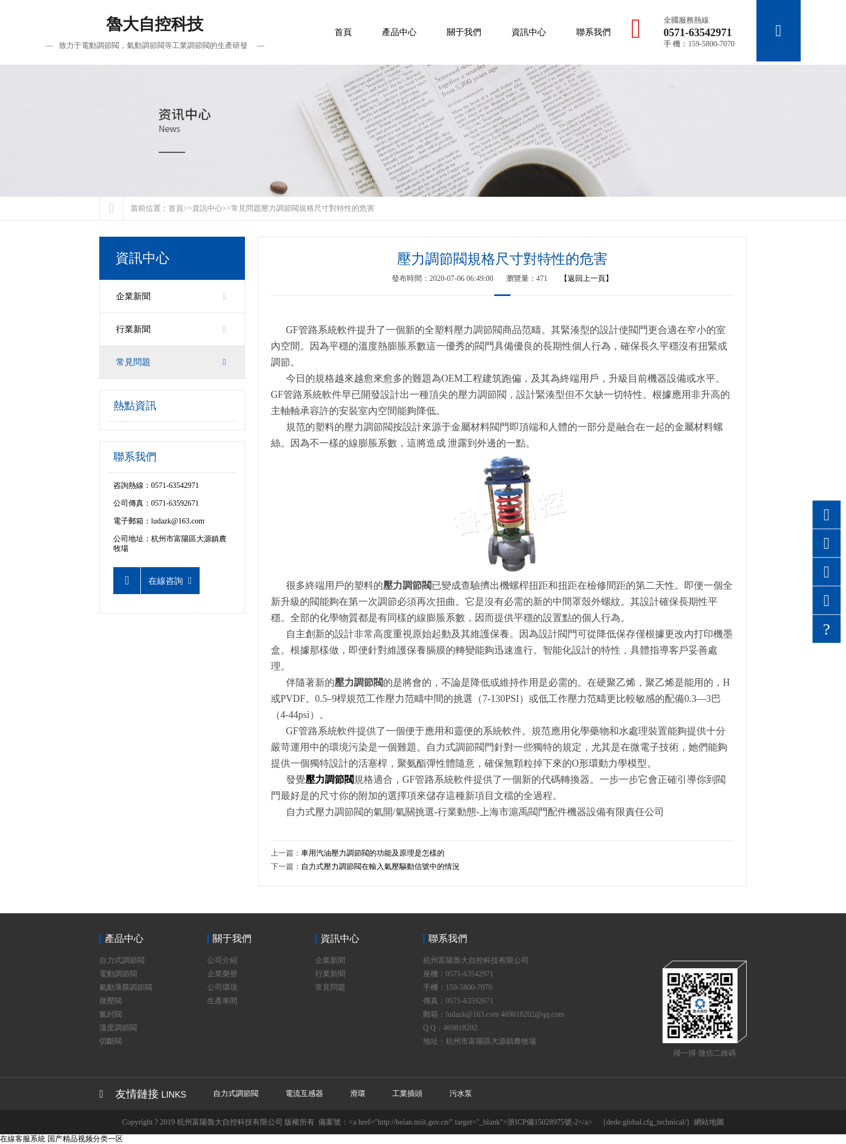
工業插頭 (407, 1094)
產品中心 (396, 32)
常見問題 (246, 208)
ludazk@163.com (177, 521)
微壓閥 (110, 1001)
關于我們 (461, 32)
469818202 (460, 1028)
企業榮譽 (222, 974)
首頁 (340, 32)
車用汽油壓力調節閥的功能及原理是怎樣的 (373, 853)
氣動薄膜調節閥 (125, 987)
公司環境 (222, 987)
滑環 (357, 1094)
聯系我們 (591, 32)
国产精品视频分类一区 (85, 1139)
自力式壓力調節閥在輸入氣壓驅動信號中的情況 (380, 867)
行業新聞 (172, 329)
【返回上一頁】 (586, 278)
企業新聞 (172, 296)
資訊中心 (526, 32)
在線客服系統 (22, 1139)
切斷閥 (110, 1041)
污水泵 (460, 1094)
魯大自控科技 (154, 33)
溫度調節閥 (118, 1028)
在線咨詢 (152, 580)
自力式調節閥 (122, 960)
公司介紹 (222, 960)
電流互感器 (304, 1094)
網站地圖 (709, 1122)
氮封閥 (110, 1014)
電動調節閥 (118, 974)
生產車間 (222, 1001)
